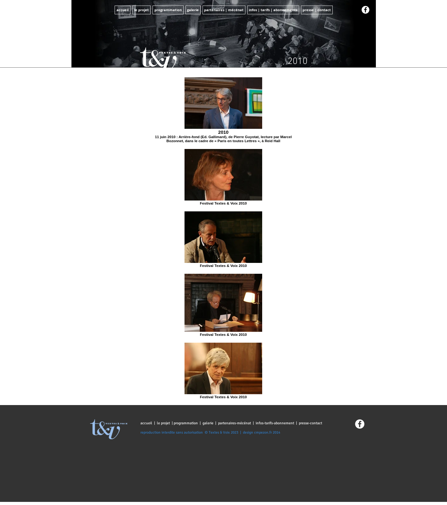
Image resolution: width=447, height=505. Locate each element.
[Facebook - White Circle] (365, 10)
